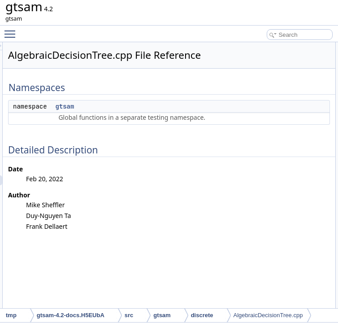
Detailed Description (263, 67)
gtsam (176, 119)
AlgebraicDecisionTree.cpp (268, 315)
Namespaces (254, 47)
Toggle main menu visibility (12, 30)
